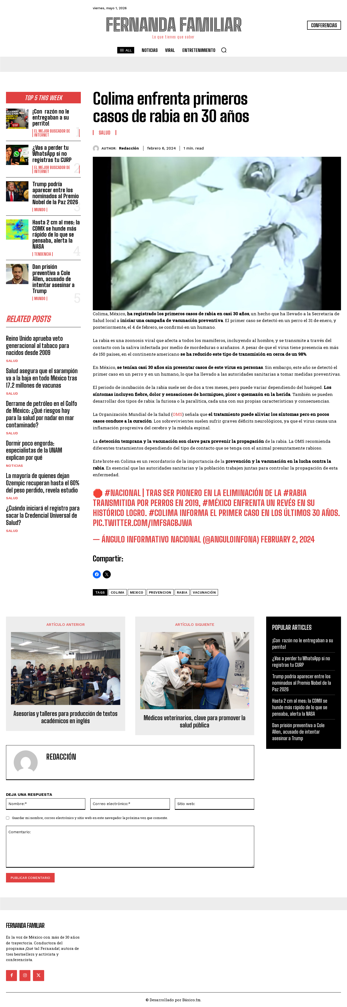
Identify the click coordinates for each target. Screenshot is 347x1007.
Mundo (39, 210)
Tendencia (42, 254)
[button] (224, 50)
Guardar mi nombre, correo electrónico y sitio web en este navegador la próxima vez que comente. (90, 818)
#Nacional (123, 493)
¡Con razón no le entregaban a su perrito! (50, 117)
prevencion (160, 592)
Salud (12, 360)
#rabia (295, 493)
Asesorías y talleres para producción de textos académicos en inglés (65, 717)
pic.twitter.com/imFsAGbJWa (142, 523)
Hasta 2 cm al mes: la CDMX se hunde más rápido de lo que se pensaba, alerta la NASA (56, 234)
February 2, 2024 (288, 539)
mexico (136, 592)
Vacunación (204, 592)
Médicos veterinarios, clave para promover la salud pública (194, 721)
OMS (177, 414)
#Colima (163, 513)
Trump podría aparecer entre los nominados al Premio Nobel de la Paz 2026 (55, 193)
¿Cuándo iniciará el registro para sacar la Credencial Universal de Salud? (43, 515)
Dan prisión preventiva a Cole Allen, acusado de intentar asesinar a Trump (53, 278)
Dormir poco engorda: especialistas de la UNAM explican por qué (34, 450)
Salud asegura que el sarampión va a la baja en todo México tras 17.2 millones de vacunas (42, 378)
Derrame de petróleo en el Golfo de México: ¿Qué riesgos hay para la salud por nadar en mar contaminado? (41, 414)
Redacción (129, 148)
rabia (182, 592)
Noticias (14, 465)
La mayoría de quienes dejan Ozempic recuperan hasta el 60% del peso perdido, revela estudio (42, 483)
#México (216, 503)
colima (117, 592)
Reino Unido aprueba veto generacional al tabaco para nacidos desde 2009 (37, 345)
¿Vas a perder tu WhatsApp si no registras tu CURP (52, 153)
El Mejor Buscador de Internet (52, 133)
